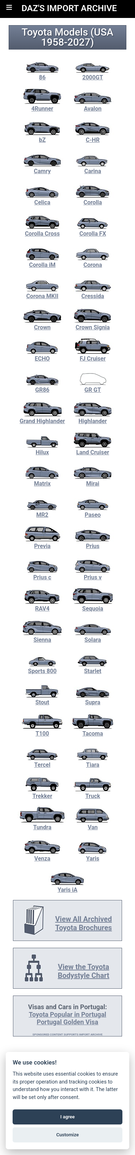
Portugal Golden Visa (67, 1022)
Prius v (93, 574)
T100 (42, 730)
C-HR (93, 136)
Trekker (42, 792)
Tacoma (93, 730)
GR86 (42, 386)
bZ (42, 136)
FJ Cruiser (93, 355)
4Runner (42, 105)
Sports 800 (42, 667)
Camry (42, 168)
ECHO (42, 355)
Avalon (93, 105)
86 (42, 74)
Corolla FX (93, 230)
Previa (42, 542)
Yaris (93, 855)
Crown (42, 324)
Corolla (93, 199)
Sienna (42, 636)
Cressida (93, 293)
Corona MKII (42, 293)
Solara (93, 636)
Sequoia (93, 605)
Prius (93, 542)
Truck (93, 792)
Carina (93, 168)
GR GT (93, 386)
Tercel (42, 761)
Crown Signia (93, 324)
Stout (42, 699)
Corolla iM (42, 261)
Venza (42, 855)
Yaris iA (67, 886)
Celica (42, 199)
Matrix (42, 480)
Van (93, 824)
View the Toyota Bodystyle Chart (83, 971)
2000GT (93, 74)
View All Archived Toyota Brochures (83, 923)
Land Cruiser (93, 449)
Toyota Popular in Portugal (67, 1014)
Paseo (93, 511)
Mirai (93, 480)
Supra (93, 699)
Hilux (42, 449)
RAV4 (42, 605)
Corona (93, 261)
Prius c (42, 574)
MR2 (42, 511)
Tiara (93, 761)
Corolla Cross (42, 230)
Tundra (42, 824)
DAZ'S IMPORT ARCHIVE (69, 8)
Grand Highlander (42, 418)
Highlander (93, 418)
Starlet (93, 667)
